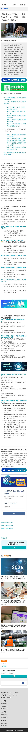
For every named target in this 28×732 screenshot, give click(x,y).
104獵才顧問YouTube (7, 528)
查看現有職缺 (4, 704)
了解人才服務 (4, 706)
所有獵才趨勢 (4, 9)
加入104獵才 (4, 725)
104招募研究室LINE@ (7, 525)
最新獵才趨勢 (4, 717)
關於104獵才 (4, 723)
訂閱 (14, 676)
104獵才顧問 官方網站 (7, 522)
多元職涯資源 (4, 708)
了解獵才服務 (4, 714)
